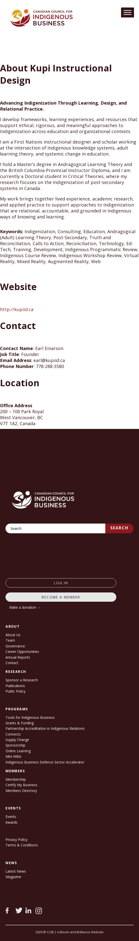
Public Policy (15, 691)
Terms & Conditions (21, 845)
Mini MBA (13, 756)
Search (119, 528)
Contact (11, 662)
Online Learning (18, 751)
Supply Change (17, 739)
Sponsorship (15, 745)
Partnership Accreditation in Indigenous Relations (45, 728)
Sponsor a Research (21, 680)
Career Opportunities (22, 651)
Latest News (15, 871)
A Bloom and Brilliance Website (80, 932)
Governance (15, 646)
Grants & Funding (19, 723)
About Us (12, 634)
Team (10, 640)
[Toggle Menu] (128, 12)
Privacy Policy (16, 839)
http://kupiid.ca (16, 309)
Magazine (13, 876)
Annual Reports (17, 657)
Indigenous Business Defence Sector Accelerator (44, 762)
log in (61, 582)
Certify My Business (21, 784)
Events (10, 816)
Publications (15, 685)
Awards (11, 822)
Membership (15, 779)
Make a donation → (25, 607)
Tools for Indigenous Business (30, 717)
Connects (13, 734)
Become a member (61, 597)
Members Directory (21, 790)
